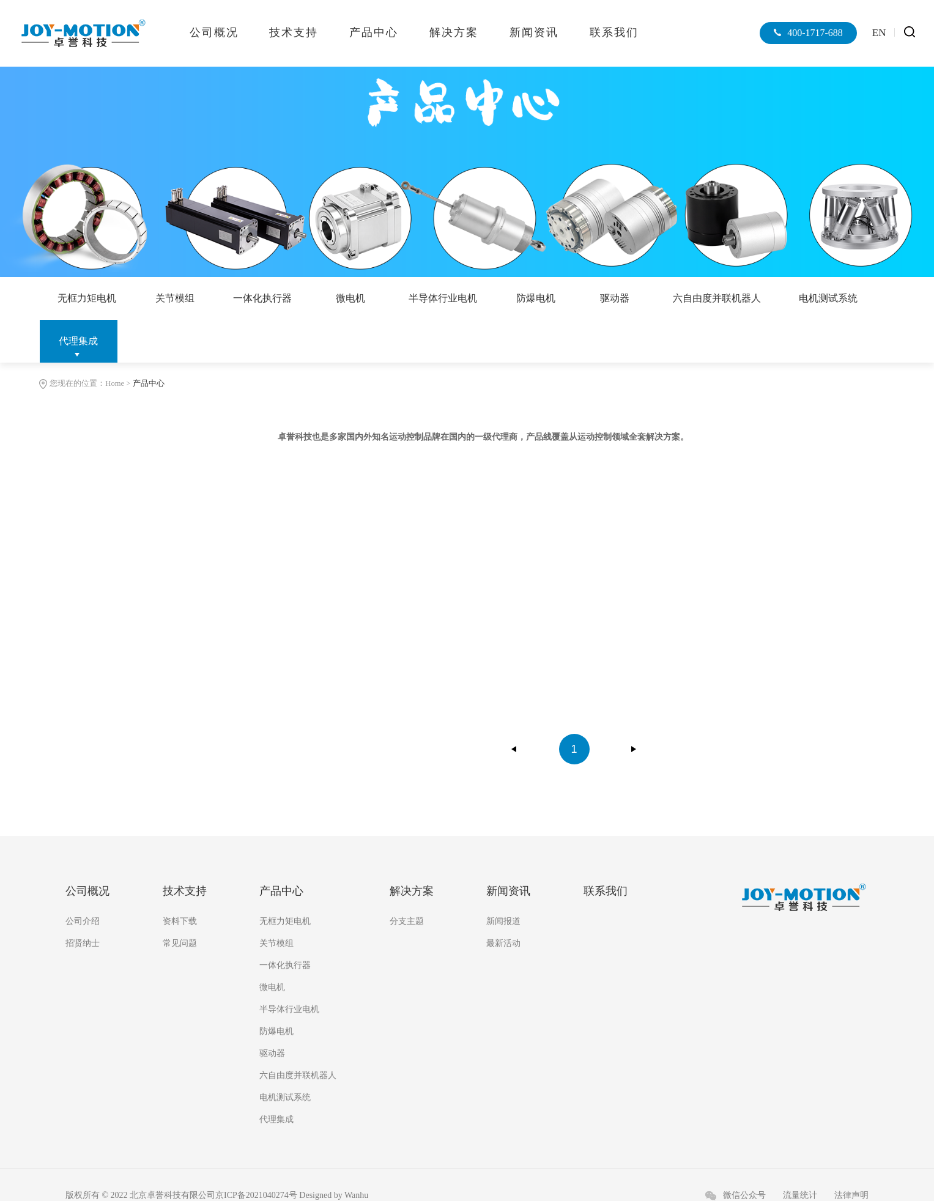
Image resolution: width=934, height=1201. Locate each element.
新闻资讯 (534, 32)
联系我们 (614, 32)
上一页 (514, 749)
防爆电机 (538, 298)
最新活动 (503, 943)
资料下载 (180, 921)
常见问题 (180, 943)
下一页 (633, 749)
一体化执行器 (263, 298)
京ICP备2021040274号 (256, 1195)
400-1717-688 (814, 33)
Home (114, 383)
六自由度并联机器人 (720, 298)
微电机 (352, 298)
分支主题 (407, 921)
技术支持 (293, 32)
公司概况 (214, 32)
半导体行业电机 (445, 298)
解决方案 (453, 32)
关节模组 (175, 298)
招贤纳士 (82, 943)
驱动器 (617, 298)
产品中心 (373, 32)
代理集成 (78, 341)
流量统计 (800, 1195)
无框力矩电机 (87, 298)
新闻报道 (503, 921)
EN (879, 33)
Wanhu (356, 1195)
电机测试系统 (831, 298)
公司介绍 (82, 921)
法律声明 (851, 1195)
